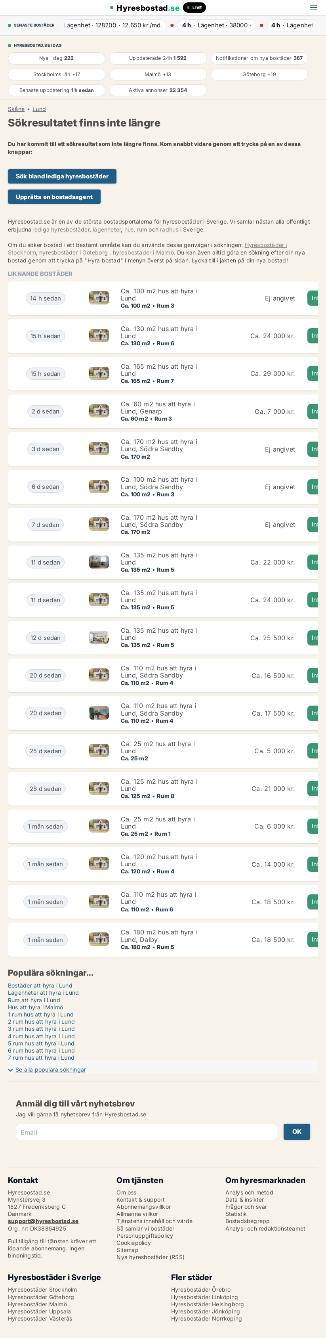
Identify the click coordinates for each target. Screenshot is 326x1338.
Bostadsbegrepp (247, 1220)
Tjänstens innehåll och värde (154, 1220)
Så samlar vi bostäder (145, 1228)
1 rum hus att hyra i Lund (41, 1014)
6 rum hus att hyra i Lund (41, 1050)
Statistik (236, 1213)
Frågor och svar (246, 1206)
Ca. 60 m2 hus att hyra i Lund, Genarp (158, 407)
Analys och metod (249, 1192)
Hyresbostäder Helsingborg (207, 1304)
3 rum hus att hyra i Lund (41, 1028)
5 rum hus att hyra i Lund (41, 1043)
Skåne (16, 109)
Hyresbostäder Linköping (204, 1297)
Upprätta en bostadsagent (54, 197)
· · (110, 25)
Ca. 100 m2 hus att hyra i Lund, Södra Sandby (159, 482)
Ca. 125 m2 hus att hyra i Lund (159, 784)
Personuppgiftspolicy (144, 1235)
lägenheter (107, 229)
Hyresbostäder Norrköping (206, 1318)
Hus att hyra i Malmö (35, 1007)
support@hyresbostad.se (43, 1220)
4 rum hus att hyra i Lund (41, 1036)
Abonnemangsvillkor (143, 1206)
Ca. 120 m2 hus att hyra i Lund (159, 860)
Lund (39, 109)
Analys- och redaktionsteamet (265, 1228)
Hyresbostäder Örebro (201, 1289)
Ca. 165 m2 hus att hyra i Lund (159, 369)
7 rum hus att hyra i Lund (41, 1057)
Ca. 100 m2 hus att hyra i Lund (159, 294)
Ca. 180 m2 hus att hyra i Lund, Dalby (159, 935)
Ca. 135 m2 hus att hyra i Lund (159, 558)
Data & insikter (244, 1199)
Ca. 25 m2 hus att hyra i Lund (158, 747)
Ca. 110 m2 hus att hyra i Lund (158, 897)
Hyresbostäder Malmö (37, 1304)
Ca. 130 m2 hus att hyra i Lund (159, 332)
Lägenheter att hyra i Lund (43, 992)
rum (142, 229)
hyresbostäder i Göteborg (73, 252)
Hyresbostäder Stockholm (42, 1289)
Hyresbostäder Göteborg (41, 1297)
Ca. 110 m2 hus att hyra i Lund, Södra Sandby (158, 671)
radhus (169, 229)
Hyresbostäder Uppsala (39, 1311)
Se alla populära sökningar (50, 1069)
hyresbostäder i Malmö (143, 252)
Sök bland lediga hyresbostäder (62, 176)
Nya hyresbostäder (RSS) (150, 1257)
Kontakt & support (140, 1199)
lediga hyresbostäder (61, 229)
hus (129, 229)
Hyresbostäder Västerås (40, 1318)
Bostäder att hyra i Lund (40, 985)
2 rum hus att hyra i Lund (41, 1021)
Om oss (126, 1192)
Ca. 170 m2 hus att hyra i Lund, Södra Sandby (159, 445)
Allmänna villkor (137, 1213)
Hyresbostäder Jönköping (205, 1311)
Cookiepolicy (133, 1242)
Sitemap (127, 1249)
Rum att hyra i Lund (34, 1000)
